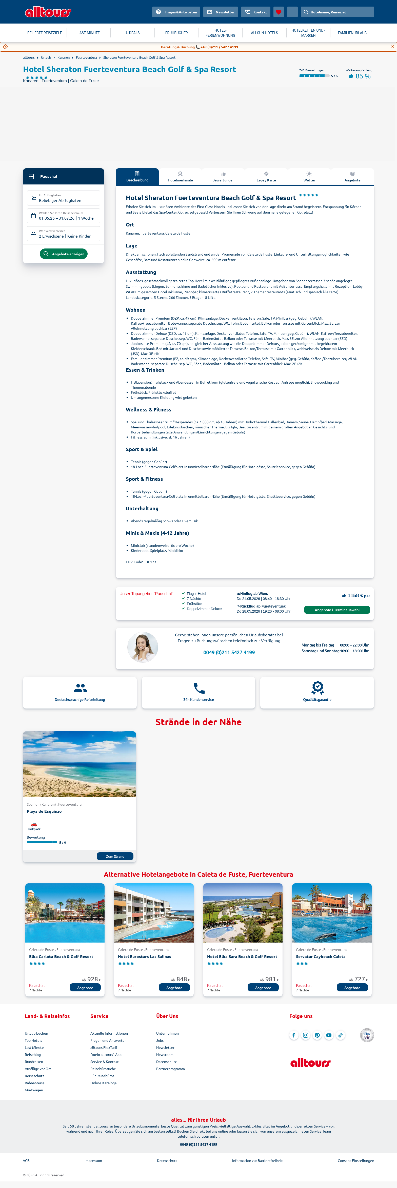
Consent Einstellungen (356, 1160)
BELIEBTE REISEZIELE (44, 33)
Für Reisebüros (102, 1075)
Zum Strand (115, 856)
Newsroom (164, 1054)
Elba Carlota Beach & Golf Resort (61, 956)
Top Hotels (33, 1040)
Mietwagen (34, 1090)
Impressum (93, 1160)
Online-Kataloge (103, 1082)
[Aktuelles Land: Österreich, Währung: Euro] (292, 12)
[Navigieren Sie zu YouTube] (328, 1035)
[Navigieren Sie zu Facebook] (294, 1035)
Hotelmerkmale (180, 176)
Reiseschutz (34, 1075)
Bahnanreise (35, 1082)
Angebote (353, 176)
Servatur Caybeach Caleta (321, 956)
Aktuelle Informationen (109, 1033)
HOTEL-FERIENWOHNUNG (220, 32)
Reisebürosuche (103, 1068)
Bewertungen (223, 176)
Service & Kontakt (104, 1061)
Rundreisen (34, 1061)
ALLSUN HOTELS (264, 33)
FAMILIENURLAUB (352, 33)
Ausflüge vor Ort (38, 1068)
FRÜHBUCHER (176, 33)
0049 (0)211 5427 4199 (229, 652)
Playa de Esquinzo (44, 811)
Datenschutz (166, 1061)
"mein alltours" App (106, 1054)
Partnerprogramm (170, 1068)
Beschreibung (137, 176)
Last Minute (34, 1047)
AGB (26, 1160)
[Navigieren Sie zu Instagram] (305, 1035)
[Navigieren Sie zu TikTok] (340, 1035)
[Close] (393, 46)
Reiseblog (33, 1054)
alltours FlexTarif (103, 1047)
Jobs (160, 1040)
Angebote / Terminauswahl (337, 610)
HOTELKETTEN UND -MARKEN (308, 32)
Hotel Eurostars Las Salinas (144, 956)
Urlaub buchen (36, 1033)
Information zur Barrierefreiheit (257, 1160)
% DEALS (133, 33)
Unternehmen (167, 1033)
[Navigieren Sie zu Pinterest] (317, 1035)
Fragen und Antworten (108, 1040)
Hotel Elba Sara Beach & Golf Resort (242, 956)
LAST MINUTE (88, 33)
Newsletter (165, 1047)
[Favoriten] (278, 12)
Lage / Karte (266, 176)
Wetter (309, 176)
